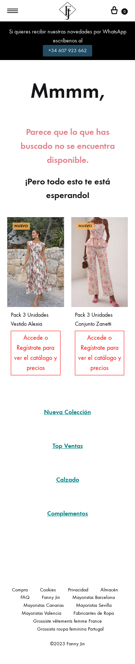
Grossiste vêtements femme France (67, 621)
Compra (20, 590)
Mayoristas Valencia (41, 613)
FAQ (25, 597)
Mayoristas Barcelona (93, 597)
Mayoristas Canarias (43, 605)
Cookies (48, 590)
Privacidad (78, 590)
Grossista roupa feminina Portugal (70, 629)
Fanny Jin (51, 597)
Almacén (109, 590)
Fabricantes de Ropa (93, 613)
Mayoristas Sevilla (94, 605)
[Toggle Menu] (12, 11)
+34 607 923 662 (67, 50)
